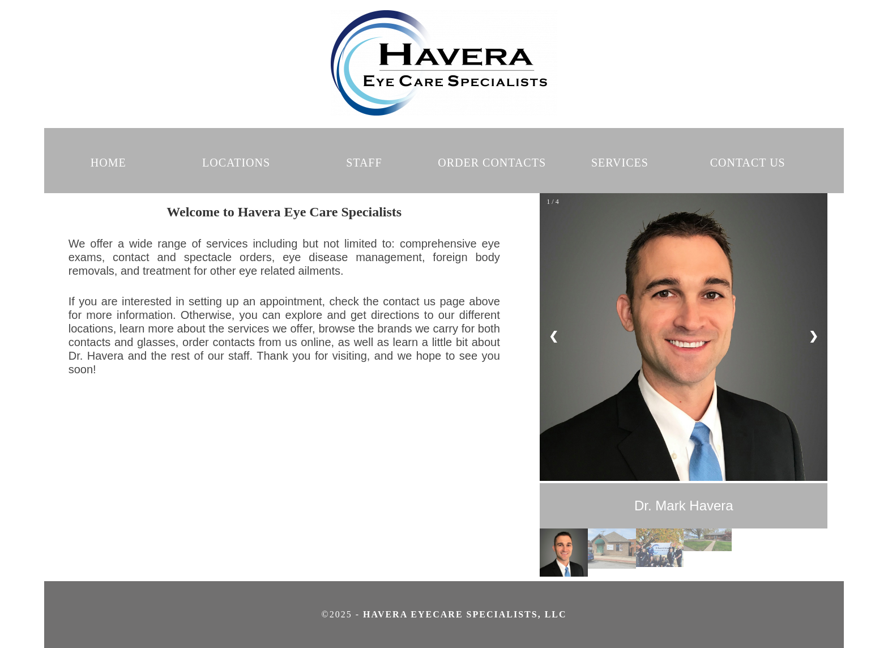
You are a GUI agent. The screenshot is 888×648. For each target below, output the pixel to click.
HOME (108, 162)
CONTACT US (747, 162)
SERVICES (619, 162)
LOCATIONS (236, 162)
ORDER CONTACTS (492, 162)
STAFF (364, 162)
